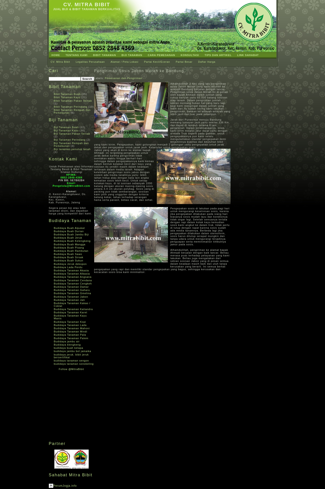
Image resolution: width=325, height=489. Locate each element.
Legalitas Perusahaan (90, 61)
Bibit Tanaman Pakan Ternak (73, 100)
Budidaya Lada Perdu (68, 267)
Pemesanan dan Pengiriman (123, 78)
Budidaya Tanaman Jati (69, 300)
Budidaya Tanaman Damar (71, 286)
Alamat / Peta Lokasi (124, 61)
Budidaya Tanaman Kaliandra (73, 309)
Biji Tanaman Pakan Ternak (72, 133)
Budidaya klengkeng (67, 344)
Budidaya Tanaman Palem (71, 338)
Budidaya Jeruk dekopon (70, 264)
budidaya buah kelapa (68, 348)
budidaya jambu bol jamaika (72, 351)
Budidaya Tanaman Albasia (72, 273)
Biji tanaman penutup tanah (72, 149)
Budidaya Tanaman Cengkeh (73, 283)
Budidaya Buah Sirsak (68, 257)
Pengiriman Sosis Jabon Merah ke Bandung (139, 71)
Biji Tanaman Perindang (70, 139)
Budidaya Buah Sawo (68, 254)
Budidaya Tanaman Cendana (73, 280)
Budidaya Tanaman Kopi (70, 321)
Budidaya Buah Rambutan (71, 250)
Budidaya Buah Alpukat (69, 228)
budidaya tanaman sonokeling (74, 363)
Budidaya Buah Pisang (69, 247)
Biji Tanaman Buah (66, 127)
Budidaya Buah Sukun (68, 260)
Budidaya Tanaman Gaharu (72, 290)
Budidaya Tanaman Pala (70, 334)
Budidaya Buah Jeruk (68, 237)
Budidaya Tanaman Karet (70, 312)
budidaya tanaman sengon (71, 360)
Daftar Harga (206, 61)
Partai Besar (184, 61)
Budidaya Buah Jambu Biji (71, 234)
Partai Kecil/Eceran (157, 61)
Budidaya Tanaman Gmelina (72, 293)
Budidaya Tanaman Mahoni (72, 328)
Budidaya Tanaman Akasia (71, 270)
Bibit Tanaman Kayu (67, 97)
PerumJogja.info (65, 485)
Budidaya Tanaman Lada (70, 325)
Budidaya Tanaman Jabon (71, 296)
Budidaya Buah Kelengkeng (72, 241)
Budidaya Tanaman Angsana (73, 277)
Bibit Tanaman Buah (67, 94)
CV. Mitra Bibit (86, 4)
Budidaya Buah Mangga (69, 244)
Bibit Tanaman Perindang (71, 106)
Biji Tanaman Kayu (66, 130)
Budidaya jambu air (67, 341)
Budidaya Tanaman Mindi (70, 331)
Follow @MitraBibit (71, 369)
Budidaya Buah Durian (69, 231)
